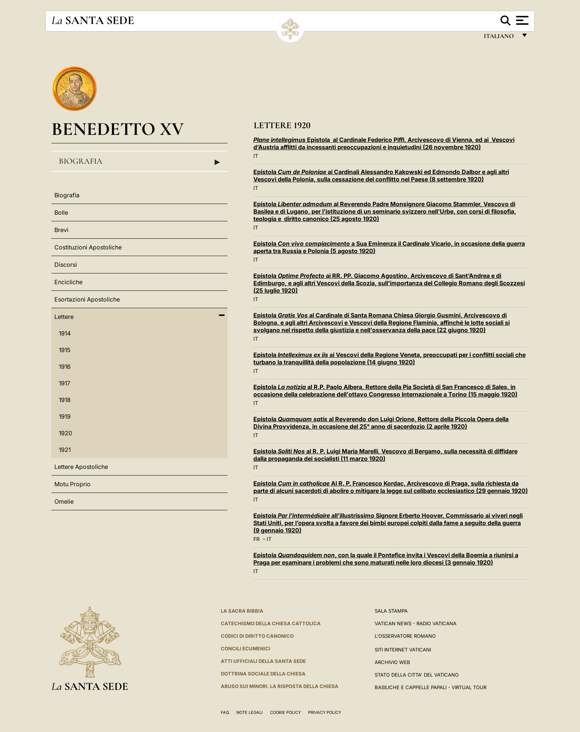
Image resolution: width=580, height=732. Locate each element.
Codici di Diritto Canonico (257, 636)
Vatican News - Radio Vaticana (415, 623)
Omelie (64, 501)
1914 (65, 333)
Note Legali (249, 712)
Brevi (61, 230)
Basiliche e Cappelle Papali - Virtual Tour (430, 687)
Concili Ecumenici (245, 648)
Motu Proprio (72, 484)
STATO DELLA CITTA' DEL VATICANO (417, 675)
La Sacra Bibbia (242, 611)
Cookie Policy (285, 712)
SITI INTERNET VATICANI (403, 650)
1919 (65, 416)
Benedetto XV (117, 129)
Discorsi (65, 264)
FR (256, 539)
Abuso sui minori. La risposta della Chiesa (279, 686)
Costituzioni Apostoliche (88, 247)
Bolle (61, 212)
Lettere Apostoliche (81, 466)
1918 (65, 400)
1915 (64, 350)
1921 (65, 449)
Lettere (64, 316)
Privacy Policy (324, 712)
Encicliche (68, 282)
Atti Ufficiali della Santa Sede (263, 661)
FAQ (225, 712)
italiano (500, 38)
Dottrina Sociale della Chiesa (263, 674)
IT (255, 156)
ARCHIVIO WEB (392, 662)
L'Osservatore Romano (405, 636)
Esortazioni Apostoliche (87, 299)
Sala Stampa (391, 611)
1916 (65, 366)
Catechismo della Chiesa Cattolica (271, 623)
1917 (64, 383)
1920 (65, 433)
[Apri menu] (521, 20)
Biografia (139, 161)
